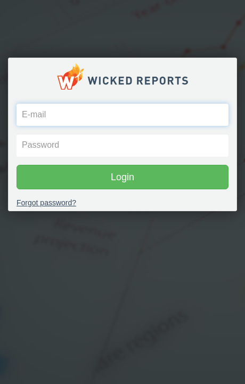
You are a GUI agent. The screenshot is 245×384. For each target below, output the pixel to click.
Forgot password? (46, 202)
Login (122, 177)
